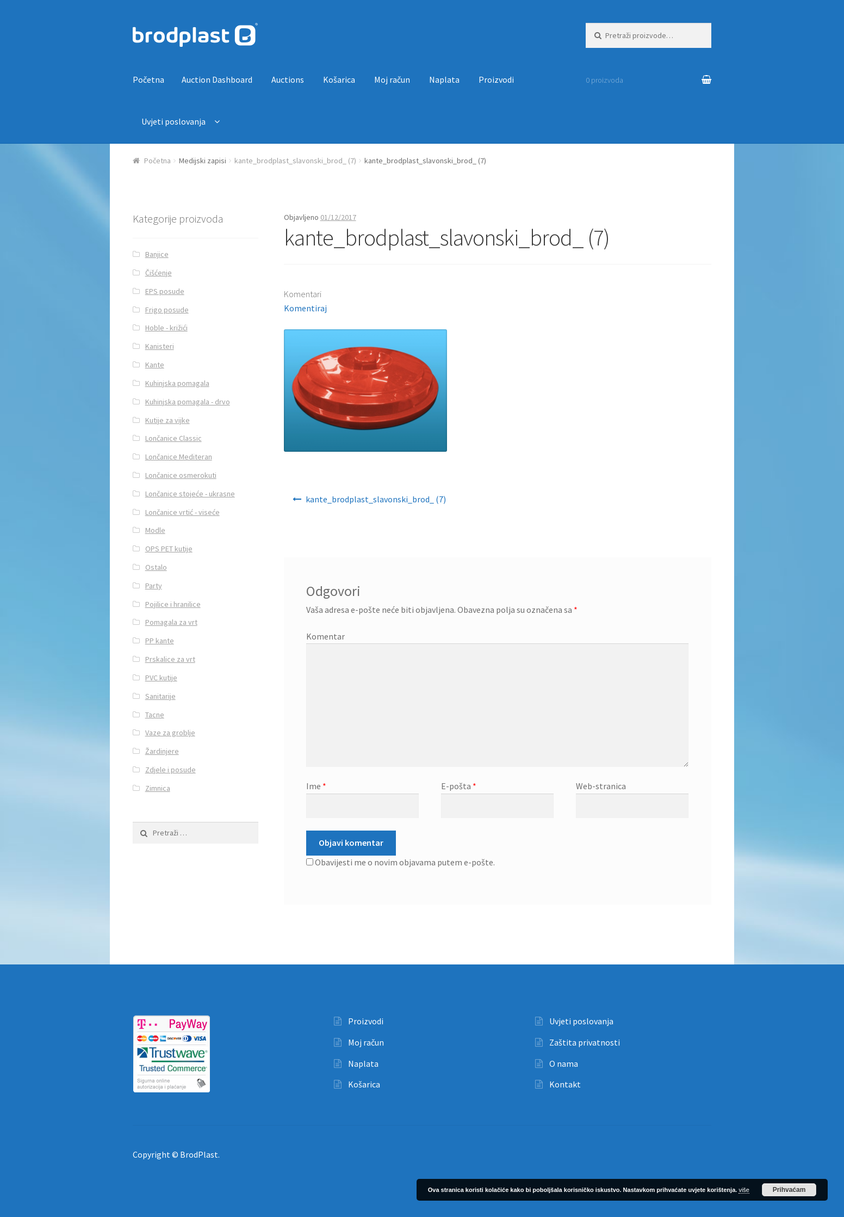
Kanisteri (159, 346)
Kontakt (565, 1084)
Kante (154, 365)
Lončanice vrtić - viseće (182, 512)
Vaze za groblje (170, 732)
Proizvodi (496, 79)
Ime (316, 785)
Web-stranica (601, 785)
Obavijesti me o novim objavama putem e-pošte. (405, 862)
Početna (148, 79)
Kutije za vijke (167, 420)
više (743, 1190)
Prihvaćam (789, 1190)
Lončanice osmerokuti (180, 475)
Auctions (287, 79)
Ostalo (156, 567)
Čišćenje (158, 273)
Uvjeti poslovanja (173, 121)
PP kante (159, 641)
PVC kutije (161, 678)
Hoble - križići (166, 328)
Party (153, 586)
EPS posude (164, 291)
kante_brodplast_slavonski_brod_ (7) (295, 160)
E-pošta (458, 785)
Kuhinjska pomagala (177, 383)
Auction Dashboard (217, 79)
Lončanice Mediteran (178, 457)
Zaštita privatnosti (584, 1042)
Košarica (339, 79)
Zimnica (157, 788)
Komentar (325, 636)
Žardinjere (162, 751)
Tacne (154, 715)
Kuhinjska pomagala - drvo (187, 402)
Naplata (444, 79)
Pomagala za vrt (171, 622)
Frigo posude (167, 310)
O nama (563, 1063)
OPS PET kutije (169, 549)
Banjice (157, 254)
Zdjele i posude (170, 770)
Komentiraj (305, 308)
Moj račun (392, 79)
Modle (155, 530)
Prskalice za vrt (170, 659)
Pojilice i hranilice (173, 604)
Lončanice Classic (173, 438)
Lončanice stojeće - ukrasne (190, 494)
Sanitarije (160, 696)
